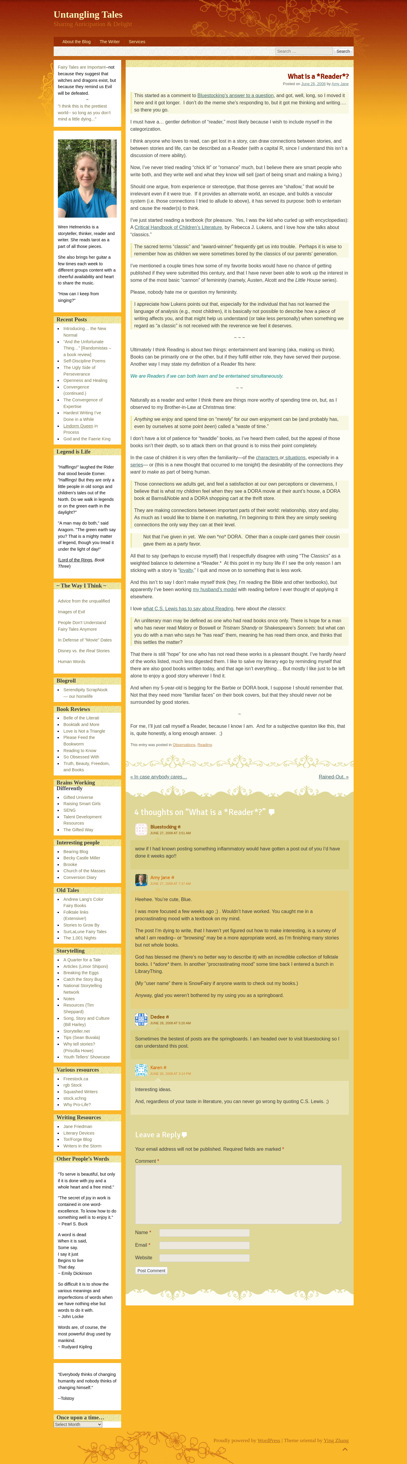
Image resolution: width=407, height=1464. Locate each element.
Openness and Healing (85, 380)
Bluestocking (163, 827)
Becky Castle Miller (82, 857)
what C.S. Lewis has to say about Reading (188, 608)
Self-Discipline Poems (85, 361)
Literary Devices (79, 1133)
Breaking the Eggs (81, 972)
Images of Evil (71, 611)
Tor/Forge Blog (78, 1139)
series (136, 464)
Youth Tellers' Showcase (87, 1057)
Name (143, 1232)
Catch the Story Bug (83, 979)
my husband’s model (215, 589)
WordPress (269, 1440)
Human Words (71, 661)
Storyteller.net (77, 1031)
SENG (70, 810)
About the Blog (76, 41)
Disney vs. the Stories (84, 650)
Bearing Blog (76, 851)
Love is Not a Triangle (84, 731)
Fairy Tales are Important (82, 67)
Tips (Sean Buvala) (82, 1037)
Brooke (70, 864)
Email (143, 1245)
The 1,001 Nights (80, 938)
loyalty (186, 570)
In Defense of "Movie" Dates (85, 640)
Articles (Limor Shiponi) (86, 966)
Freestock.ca (76, 1078)
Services (137, 41)
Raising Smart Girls (82, 803)
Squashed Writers (81, 1091)
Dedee (157, 1017)
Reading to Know (80, 750)
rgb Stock (73, 1085)
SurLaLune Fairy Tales (85, 931)
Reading (205, 744)
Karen (156, 1067)
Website (144, 1257)
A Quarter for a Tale (82, 959)
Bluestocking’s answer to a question (235, 95)
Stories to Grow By (82, 925)
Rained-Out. (334, 776)
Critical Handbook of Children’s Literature (178, 227)
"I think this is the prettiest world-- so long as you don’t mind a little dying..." (84, 112)
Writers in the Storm (83, 1146)
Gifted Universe (78, 797)
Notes (69, 998)
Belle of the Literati (81, 718)
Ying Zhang (336, 1440)
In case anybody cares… (158, 776)
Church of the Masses (85, 870)
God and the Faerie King (87, 438)
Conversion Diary (80, 877)
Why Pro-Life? (77, 1104)
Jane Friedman (78, 1126)
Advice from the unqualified (84, 601)
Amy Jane (340, 84)
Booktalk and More (82, 724)
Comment (147, 1161)
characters (268, 457)
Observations (184, 744)
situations (295, 457)
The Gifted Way (78, 829)
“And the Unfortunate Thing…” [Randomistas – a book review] (87, 348)
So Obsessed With (81, 756)
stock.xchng (75, 1098)
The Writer (110, 41)
